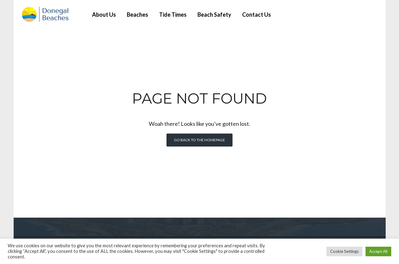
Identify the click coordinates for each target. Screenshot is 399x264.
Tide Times (173, 14)
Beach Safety (214, 14)
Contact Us (256, 14)
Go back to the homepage (199, 140)
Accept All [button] (378, 251)
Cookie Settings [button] (344, 251)
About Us (104, 14)
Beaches (137, 14)
